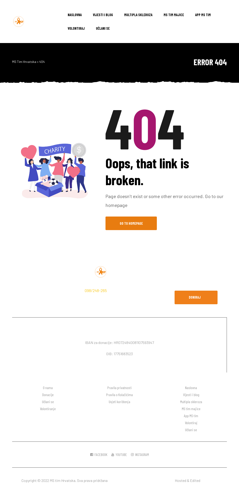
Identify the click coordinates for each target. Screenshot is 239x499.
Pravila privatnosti (119, 387)
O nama (48, 387)
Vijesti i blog (103, 15)
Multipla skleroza (138, 15)
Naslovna (75, 15)
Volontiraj (76, 28)
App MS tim (203, 15)
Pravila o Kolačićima (119, 394)
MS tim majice (174, 15)
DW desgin (209, 480)
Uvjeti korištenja (119, 401)
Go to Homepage (131, 223)
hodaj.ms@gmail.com (39, 298)
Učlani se (103, 28)
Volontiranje (48, 408)
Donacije (48, 394)
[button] (196, 297)
